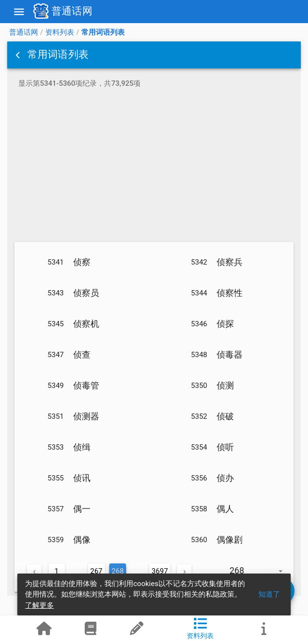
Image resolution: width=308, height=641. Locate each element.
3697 (160, 571)
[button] (19, 55)
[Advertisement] (154, 166)
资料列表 (59, 32)
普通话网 (23, 32)
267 (96, 571)
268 (118, 571)
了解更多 (39, 605)
